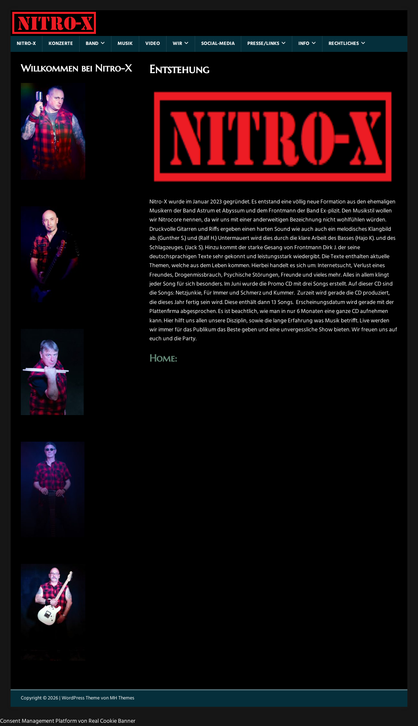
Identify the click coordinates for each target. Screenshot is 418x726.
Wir (177, 44)
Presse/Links (263, 44)
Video (152, 44)
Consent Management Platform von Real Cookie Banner (68, 721)
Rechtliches (344, 44)
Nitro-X (26, 44)
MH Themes (122, 698)
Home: (163, 358)
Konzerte (61, 44)
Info (303, 44)
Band (92, 44)
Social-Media (218, 44)
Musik (125, 44)
